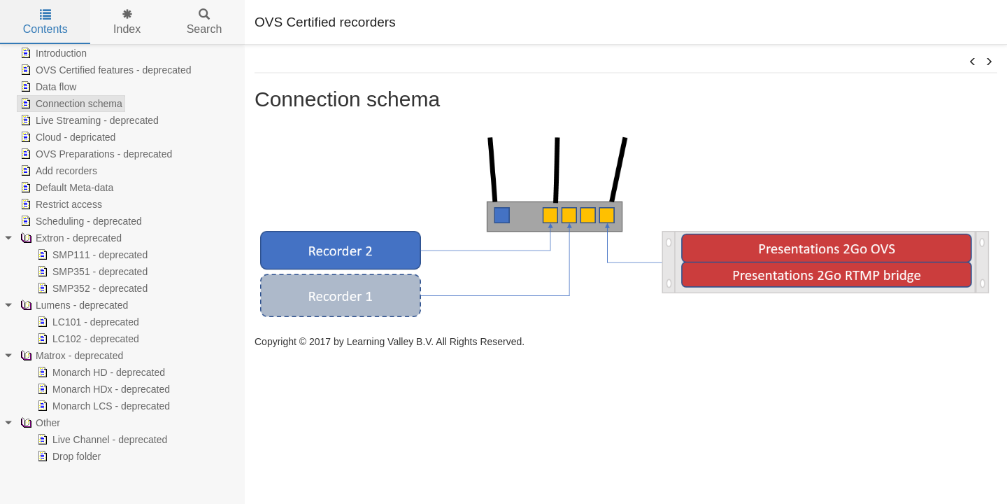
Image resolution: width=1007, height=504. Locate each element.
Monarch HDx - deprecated (102, 389)
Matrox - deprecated (70, 355)
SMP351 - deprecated (91, 271)
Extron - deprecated (69, 238)
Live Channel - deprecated (100, 439)
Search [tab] (204, 22)
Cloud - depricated (66, 137)
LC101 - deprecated (86, 322)
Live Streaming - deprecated (88, 120)
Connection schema (69, 103)
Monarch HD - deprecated (99, 372)
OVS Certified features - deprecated (104, 70)
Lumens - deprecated (72, 305)
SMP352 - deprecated (91, 288)
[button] (972, 62)
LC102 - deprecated (86, 338)
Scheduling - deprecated (79, 221)
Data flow (46, 86)
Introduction (52, 53)
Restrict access (59, 204)
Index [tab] (127, 22)
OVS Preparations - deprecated (94, 154)
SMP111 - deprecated (91, 254)
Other (38, 422)
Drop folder (67, 456)
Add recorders (57, 170)
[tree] (122, 255)
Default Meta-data (65, 187)
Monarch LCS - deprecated (102, 406)
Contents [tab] (45, 22)
